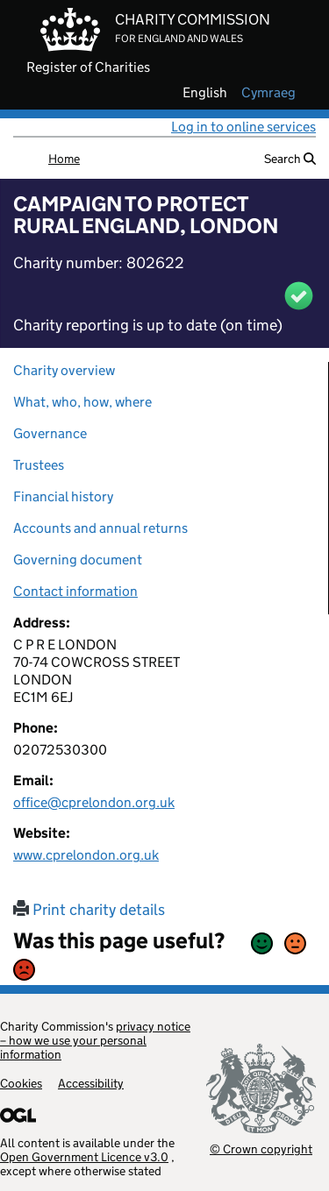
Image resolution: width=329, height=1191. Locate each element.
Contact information (75, 591)
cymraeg (268, 93)
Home (64, 159)
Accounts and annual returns (100, 528)
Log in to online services (243, 126)
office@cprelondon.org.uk (94, 802)
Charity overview (64, 370)
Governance (50, 433)
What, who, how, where (82, 401)
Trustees (38, 465)
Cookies (21, 1083)
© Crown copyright (261, 1148)
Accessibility (91, 1083)
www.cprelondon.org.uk (86, 855)
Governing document (77, 559)
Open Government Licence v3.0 (84, 1157)
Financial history (63, 496)
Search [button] (290, 159)
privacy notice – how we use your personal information (95, 1040)
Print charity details (89, 909)
